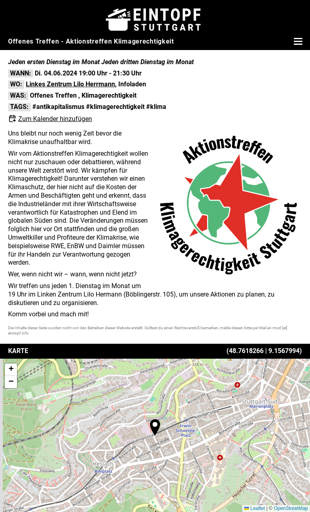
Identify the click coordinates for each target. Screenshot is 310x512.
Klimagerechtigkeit (109, 95)
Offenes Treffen (53, 95)
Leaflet (254, 508)
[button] (155, 427)
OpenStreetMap (291, 508)
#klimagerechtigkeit (115, 107)
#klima (156, 107)
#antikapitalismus (58, 107)
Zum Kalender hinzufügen (55, 119)
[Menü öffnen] (297, 41)
